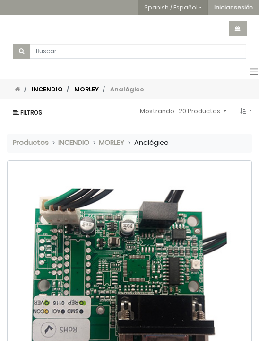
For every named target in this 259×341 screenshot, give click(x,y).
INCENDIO (47, 89)
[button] (233, 7)
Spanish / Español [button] (171, 7)
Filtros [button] (27, 112)
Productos (31, 142)
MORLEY (86, 89)
